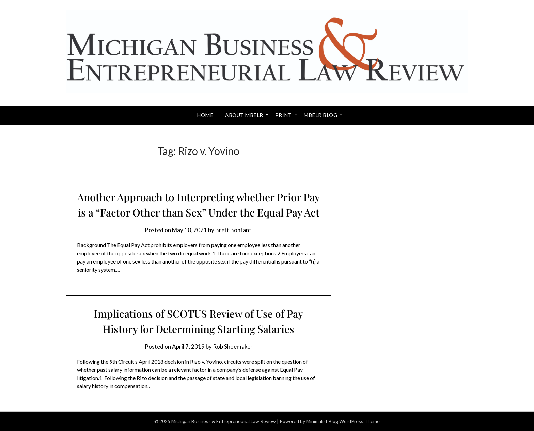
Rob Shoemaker (233, 346)
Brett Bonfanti (234, 230)
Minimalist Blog (322, 421)
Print (283, 115)
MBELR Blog (320, 115)
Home (205, 115)
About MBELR (244, 115)
